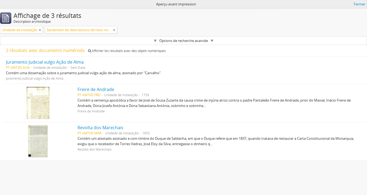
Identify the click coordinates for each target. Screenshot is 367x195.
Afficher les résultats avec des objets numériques (127, 50)
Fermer (359, 4)
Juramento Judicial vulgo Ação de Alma (45, 62)
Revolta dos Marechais (100, 128)
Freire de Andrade (96, 89)
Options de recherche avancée (183, 40)
